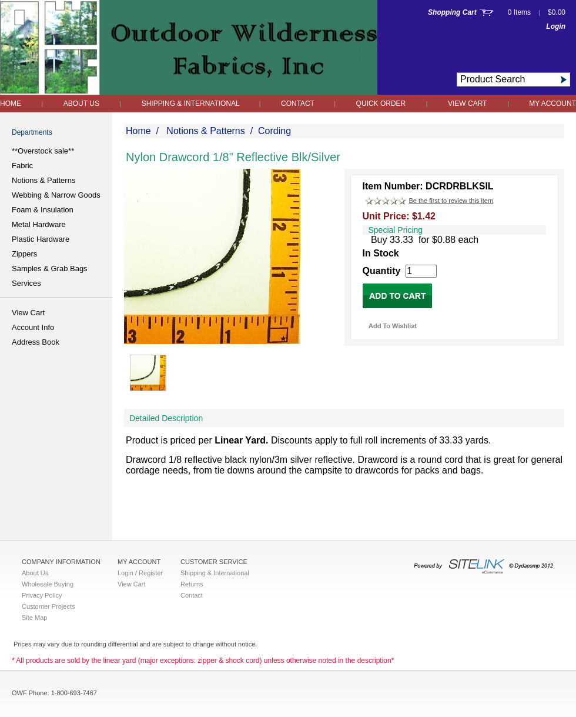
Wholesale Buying (47, 584)
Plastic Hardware (40, 239)
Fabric (22, 165)
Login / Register (140, 572)
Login (555, 26)
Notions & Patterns (43, 180)
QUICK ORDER (381, 103)
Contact (298, 103)
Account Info (33, 327)
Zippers (24, 253)
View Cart (467, 103)
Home (10, 103)
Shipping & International (192, 103)
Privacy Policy (42, 595)
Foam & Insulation (42, 209)
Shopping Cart (452, 12)
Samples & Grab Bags (50, 268)
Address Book (35, 342)
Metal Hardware (39, 224)
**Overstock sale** (43, 150)
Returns (191, 584)
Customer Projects (48, 606)
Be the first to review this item (450, 200)
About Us (81, 103)
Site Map (34, 617)
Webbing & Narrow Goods (56, 195)
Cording (274, 131)
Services (26, 283)
